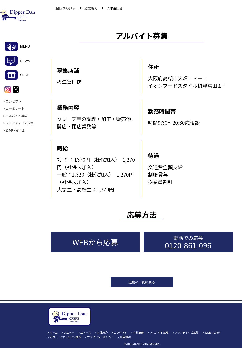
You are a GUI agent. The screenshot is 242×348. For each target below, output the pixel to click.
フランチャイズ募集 (20, 123)
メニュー (69, 333)
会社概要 (138, 333)
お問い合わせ (15, 130)
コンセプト (13, 101)
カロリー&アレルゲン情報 (65, 337)
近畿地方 (91, 7)
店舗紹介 (102, 333)
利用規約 (125, 337)
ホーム (54, 333)
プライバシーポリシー (100, 337)
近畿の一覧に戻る (141, 282)
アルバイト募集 (17, 116)
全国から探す (66, 7)
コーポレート (15, 108)
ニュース (85, 333)
